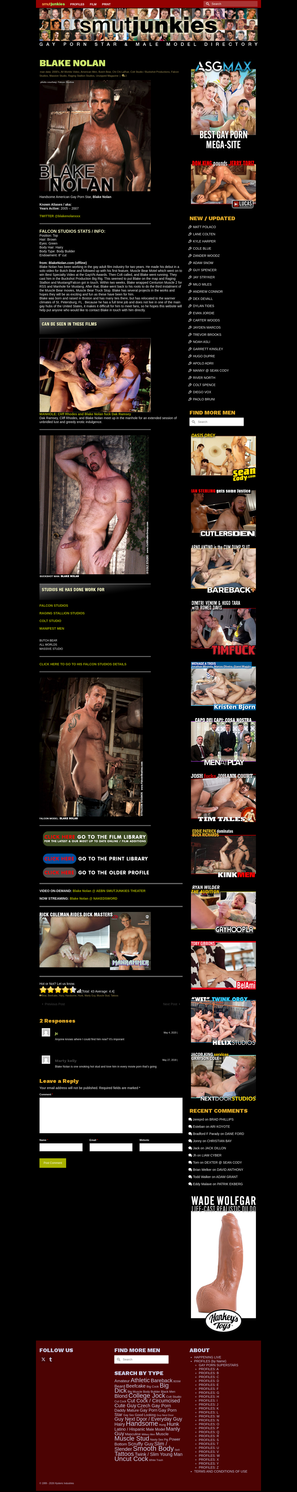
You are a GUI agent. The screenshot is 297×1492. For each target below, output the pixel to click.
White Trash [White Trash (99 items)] (156, 1460)
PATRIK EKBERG (230, 1184)
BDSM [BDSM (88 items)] (177, 1381)
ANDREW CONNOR (208, 291)
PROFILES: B (209, 1373)
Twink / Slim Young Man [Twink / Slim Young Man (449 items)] (159, 1454)
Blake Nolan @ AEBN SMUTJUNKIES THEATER (109, 891)
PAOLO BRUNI (204, 399)
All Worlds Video (70, 71)
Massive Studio (58, 75)
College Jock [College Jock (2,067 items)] (146, 1395)
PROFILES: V (209, 1452)
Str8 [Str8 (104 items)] (177, 1449)
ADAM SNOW (203, 263)
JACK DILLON (215, 1148)
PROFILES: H (209, 1396)
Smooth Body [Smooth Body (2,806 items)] (153, 1448)
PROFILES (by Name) (210, 1361)
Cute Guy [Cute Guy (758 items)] (125, 1405)
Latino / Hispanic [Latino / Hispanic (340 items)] (129, 1429)
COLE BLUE (202, 248)
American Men (89, 71)
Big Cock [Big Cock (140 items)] (153, 1386)
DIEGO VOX (202, 392)
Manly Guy (89, 995)
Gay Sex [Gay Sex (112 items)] (128, 1415)
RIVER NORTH (204, 378)
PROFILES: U (209, 1448)
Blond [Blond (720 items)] (120, 1396)
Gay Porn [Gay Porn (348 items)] (148, 1410)
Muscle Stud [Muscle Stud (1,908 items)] (131, 1438)
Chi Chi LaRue (120, 71)
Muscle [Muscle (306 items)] (162, 1434)
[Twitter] (43, 1359)
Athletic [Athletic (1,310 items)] (140, 1380)
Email (94, 1140)
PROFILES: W (209, 1455)
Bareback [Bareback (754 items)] (161, 1380)
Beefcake (53, 995)
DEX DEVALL (203, 299)
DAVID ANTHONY (230, 1170)
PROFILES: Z (209, 1467)
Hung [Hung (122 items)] (162, 1424)
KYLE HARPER (204, 241)
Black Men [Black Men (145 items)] (168, 1391)
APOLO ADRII (203, 363)
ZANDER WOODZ (206, 256)
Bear (44, 995)
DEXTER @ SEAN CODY (223, 1162)
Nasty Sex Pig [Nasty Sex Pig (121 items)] (159, 1439)
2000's (55, 71)
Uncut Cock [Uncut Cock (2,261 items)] (131, 1458)
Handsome (71, 995)
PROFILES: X (209, 1459)
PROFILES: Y (209, 1463)
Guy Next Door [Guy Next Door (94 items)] (165, 1415)
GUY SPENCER (205, 270)
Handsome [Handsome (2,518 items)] (142, 1423)
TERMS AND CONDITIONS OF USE (220, 1471)
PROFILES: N (209, 1420)
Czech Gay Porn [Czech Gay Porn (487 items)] (154, 1405)
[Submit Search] (206, 4)
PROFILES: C (209, 1377)
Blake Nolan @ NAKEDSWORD (93, 898)
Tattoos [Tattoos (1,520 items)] (124, 1453)
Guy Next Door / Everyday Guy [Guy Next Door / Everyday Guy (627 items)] (148, 1419)
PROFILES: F (209, 1389)
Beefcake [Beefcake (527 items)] (135, 1385)
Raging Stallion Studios (81, 75)
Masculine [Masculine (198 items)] (133, 1434)
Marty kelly (66, 1061)
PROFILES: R (209, 1436)
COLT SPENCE (204, 385)
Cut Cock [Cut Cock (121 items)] (120, 1401)
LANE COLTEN (204, 234)
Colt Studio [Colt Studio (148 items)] (173, 1396)
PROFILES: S (209, 1440)
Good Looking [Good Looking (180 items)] (145, 1415)
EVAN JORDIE (203, 313)
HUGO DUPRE (204, 356)
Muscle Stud (103, 995)
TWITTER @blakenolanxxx (59, 216)
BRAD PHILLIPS (221, 1119)
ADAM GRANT (227, 1177)
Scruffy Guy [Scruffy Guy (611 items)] (140, 1443)
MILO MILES (202, 284)
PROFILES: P (209, 1428)
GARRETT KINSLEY (208, 349)
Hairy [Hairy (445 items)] (119, 1424)
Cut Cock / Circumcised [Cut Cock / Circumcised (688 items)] (153, 1401)
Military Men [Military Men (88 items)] (148, 1434)
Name (43, 1140)
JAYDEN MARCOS (207, 327)
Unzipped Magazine (107, 75)
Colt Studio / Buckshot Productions (150, 71)
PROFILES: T (209, 1444)
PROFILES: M (209, 1416)
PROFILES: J (208, 1404)
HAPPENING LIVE (207, 1357)
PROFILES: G (209, 1393)
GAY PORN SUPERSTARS (218, 1365)
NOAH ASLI (201, 342)
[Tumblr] (50, 1359)
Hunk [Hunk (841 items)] (173, 1424)
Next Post (170, 1004)
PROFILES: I (208, 1400)
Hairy (61, 995)
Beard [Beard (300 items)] (119, 1386)
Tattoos (114, 995)
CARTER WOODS (206, 320)
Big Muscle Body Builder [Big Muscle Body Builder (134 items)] (144, 1391)
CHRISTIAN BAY (219, 1141)
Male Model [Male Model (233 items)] (155, 1429)
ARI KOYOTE (220, 1126)
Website (144, 1140)
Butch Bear (104, 71)
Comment (46, 1094)
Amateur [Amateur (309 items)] (122, 1381)
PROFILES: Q (209, 1432)
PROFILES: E (209, 1385)
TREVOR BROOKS (207, 334)
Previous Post (55, 1004)
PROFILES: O (209, 1424)
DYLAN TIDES (203, 306)
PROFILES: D (209, 1381)
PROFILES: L (209, 1412)
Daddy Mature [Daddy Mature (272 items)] (126, 1410)
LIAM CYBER (212, 1155)
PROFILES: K (209, 1408)
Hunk (80, 995)
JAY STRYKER (204, 277)
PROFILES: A (209, 1369)
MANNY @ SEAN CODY (211, 370)
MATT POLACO (204, 227)
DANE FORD (234, 1134)
